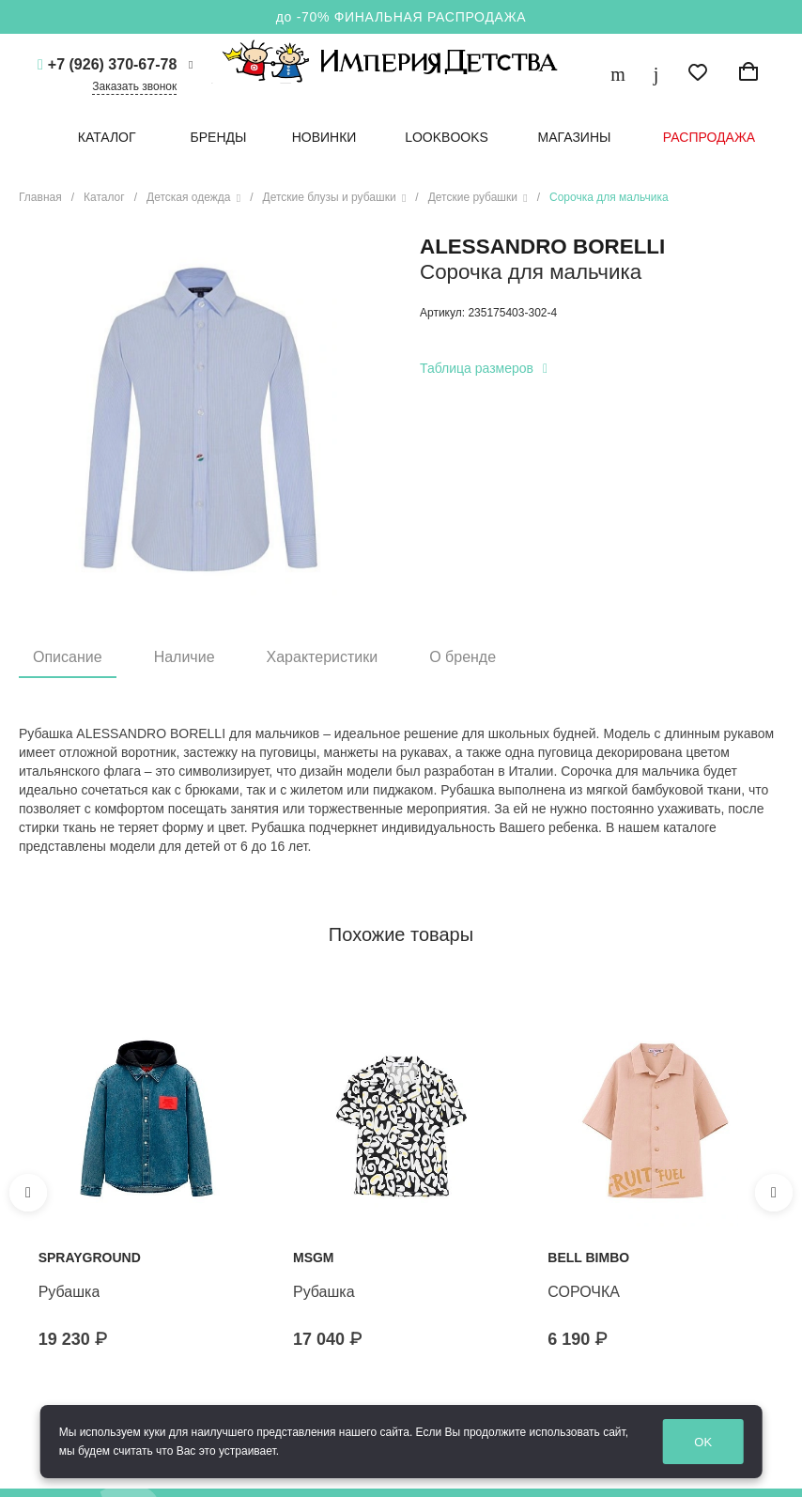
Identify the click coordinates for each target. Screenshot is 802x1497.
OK (703, 1442)
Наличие (184, 657)
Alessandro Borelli (542, 246)
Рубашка (69, 1292)
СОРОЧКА (584, 1292)
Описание (67, 657)
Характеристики (322, 657)
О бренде (462, 657)
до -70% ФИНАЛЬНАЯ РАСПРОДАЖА (401, 16)
